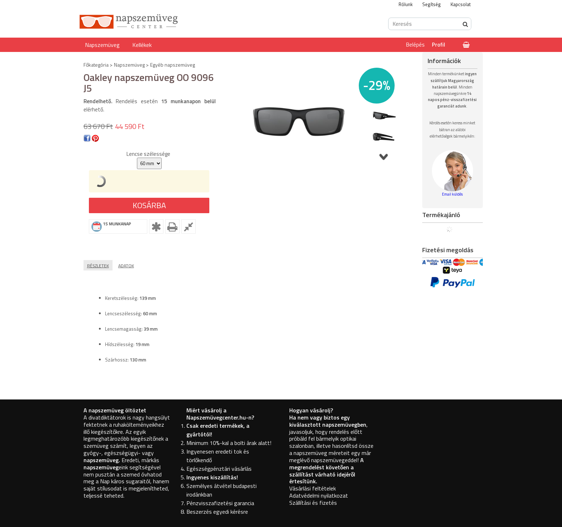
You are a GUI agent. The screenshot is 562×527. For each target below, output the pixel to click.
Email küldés (452, 194)
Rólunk (406, 4)
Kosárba (149, 205)
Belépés (415, 44)
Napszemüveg (102, 44)
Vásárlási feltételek (312, 488)
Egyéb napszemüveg (172, 64)
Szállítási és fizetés (313, 502)
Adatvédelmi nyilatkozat (318, 495)
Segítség (431, 4)
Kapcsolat (461, 4)
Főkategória (96, 64)
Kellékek (142, 44)
